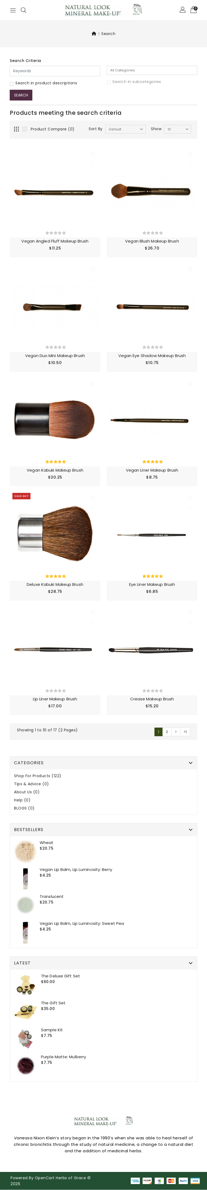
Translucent (52, 897)
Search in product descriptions (46, 83)
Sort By (96, 129)
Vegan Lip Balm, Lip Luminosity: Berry (76, 870)
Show (156, 129)
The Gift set (53, 1003)
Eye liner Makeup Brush (152, 584)
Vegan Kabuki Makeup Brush (55, 470)
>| (185, 732)
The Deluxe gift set (60, 976)
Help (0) (22, 800)
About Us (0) (27, 792)
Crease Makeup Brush (152, 699)
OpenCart (45, 1178)
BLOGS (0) (24, 808)
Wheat (47, 843)
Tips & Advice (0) (31, 784)
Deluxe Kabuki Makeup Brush (55, 584)
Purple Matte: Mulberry (63, 1057)
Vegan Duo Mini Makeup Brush (55, 355)
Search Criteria (25, 60)
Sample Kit (52, 1030)
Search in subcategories (136, 81)
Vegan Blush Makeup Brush (152, 241)
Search (108, 33)
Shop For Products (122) (37, 776)
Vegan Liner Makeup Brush (152, 470)
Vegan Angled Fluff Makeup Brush (54, 241)
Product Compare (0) (53, 129)
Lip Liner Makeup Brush (55, 699)
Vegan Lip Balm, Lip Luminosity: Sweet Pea (82, 923)
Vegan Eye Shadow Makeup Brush (152, 355)
